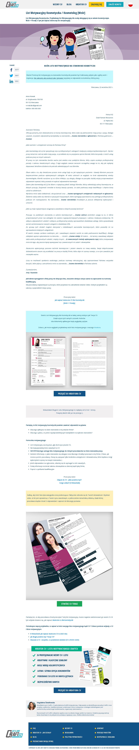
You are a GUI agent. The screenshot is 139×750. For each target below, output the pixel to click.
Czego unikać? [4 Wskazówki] (69, 483)
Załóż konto (114, 4)
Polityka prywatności (73, 737)
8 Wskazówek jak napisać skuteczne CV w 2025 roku (48, 634)
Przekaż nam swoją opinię (43, 741)
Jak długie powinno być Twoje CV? (42, 637)
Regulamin (69, 732)
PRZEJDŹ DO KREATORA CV (69, 393)
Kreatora (97, 327)
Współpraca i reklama (106, 737)
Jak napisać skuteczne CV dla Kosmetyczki (69, 300)
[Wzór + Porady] (69, 303)
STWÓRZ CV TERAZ (69, 603)
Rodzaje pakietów (104, 732)
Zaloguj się (96, 4)
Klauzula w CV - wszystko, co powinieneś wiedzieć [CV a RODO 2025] (54, 640)
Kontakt (100, 728)
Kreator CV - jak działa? (42, 732)
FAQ (34, 728)
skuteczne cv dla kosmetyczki (62, 620)
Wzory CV (57, 4)
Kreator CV (81, 4)
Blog (69, 4)
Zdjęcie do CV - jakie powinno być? (69, 480)
